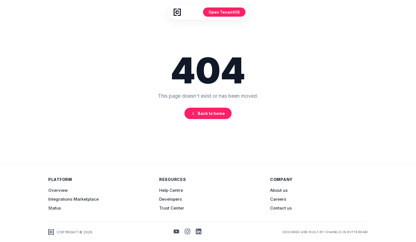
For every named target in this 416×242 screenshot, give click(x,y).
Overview (58, 190)
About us (279, 190)
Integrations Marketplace (73, 199)
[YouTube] (176, 232)
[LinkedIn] (198, 232)
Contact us (281, 208)
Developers (170, 199)
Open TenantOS (224, 12)
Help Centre (171, 190)
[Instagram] (187, 232)
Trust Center (171, 208)
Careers (278, 199)
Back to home (208, 113)
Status (54, 208)
